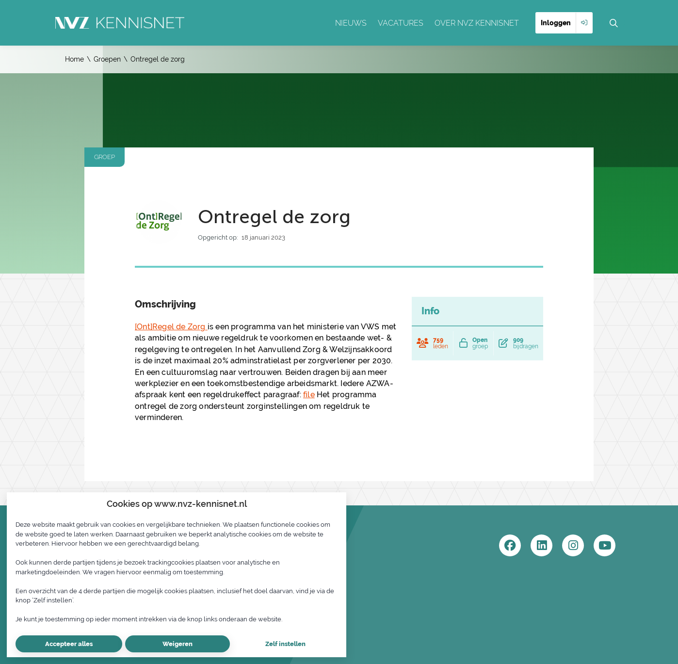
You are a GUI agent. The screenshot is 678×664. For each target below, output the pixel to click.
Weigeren (177, 644)
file (309, 394)
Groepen (107, 59)
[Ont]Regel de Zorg (171, 326)
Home (74, 59)
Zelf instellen (285, 644)
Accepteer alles (69, 644)
